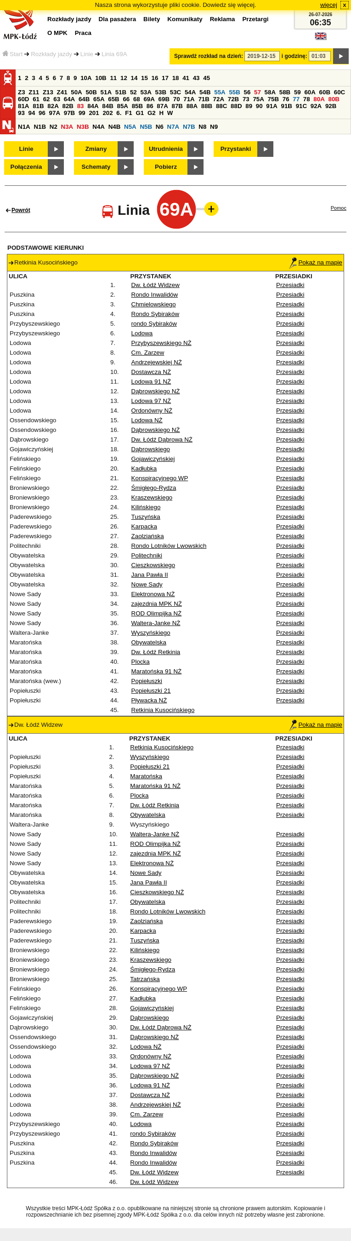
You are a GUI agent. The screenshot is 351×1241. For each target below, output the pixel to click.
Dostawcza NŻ (151, 371)
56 (247, 92)
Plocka (140, 661)
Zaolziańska (147, 536)
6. (118, 112)
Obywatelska (148, 642)
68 (136, 99)
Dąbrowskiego (150, 449)
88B (206, 106)
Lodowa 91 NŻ (151, 381)
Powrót (20, 210)
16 (155, 78)
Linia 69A (114, 54)
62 (46, 99)
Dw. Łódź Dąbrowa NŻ (161, 439)
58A (270, 92)
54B (204, 92)
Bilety (151, 19)
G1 (140, 112)
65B (113, 99)
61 (36, 99)
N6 (160, 126)
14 (134, 78)
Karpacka (144, 526)
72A (218, 99)
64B (84, 99)
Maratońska (146, 776)
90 (259, 106)
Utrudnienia (166, 148)
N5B (146, 126)
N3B (83, 126)
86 (150, 106)
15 (144, 78)
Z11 (33, 92)
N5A (130, 126)
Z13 (48, 92)
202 (107, 112)
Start (12, 54)
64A (69, 99)
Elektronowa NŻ (153, 594)
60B (324, 92)
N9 (214, 126)
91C (301, 106)
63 (56, 99)
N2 (53, 126)
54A (190, 92)
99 (82, 112)
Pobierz (166, 166)
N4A (98, 126)
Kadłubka (144, 468)
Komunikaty (184, 19)
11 (113, 78)
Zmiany (96, 148)
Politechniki (146, 555)
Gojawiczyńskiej (153, 458)
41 (185, 78)
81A (23, 106)
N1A (24, 126)
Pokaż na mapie (315, 262)
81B (38, 106)
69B (164, 99)
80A (318, 99)
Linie (86, 54)
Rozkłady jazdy (51, 54)
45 (206, 78)
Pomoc (338, 208)
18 (175, 78)
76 (286, 99)
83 (80, 106)
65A (98, 99)
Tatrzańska (144, 979)
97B (69, 112)
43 (196, 78)
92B (330, 106)
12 (123, 78)
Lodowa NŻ (147, 420)
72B (233, 99)
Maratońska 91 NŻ (156, 671)
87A (162, 106)
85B (137, 106)
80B (334, 99)
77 (296, 99)
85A (122, 106)
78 (306, 99)
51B (120, 92)
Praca (83, 32)
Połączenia (26, 166)
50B (90, 92)
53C (175, 92)
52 (133, 92)
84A (92, 106)
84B (107, 106)
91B (286, 106)
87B (176, 106)
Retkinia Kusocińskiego (163, 710)
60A (309, 92)
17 (165, 78)
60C (339, 92)
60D (23, 99)
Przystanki (236, 148)
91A (271, 106)
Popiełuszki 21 (151, 690)
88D (236, 106)
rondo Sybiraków (154, 323)
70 (176, 99)
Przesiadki (290, 285)
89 (248, 106)
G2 (151, 112)
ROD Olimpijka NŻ (156, 613)
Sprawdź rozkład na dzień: (208, 56)
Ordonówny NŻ (152, 410)
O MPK (57, 32)
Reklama (222, 19)
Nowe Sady (147, 584)
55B (234, 92)
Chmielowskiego (153, 304)
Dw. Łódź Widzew (155, 285)
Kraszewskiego (152, 497)
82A (52, 106)
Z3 (21, 92)
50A (76, 92)
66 (126, 99)
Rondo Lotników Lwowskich (169, 545)
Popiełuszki (146, 681)
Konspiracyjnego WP (159, 478)
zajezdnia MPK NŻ (156, 603)
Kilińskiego (146, 507)
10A (85, 78)
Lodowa (142, 333)
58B (284, 92)
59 (297, 92)
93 (21, 112)
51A (106, 92)
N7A (173, 126)
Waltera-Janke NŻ (156, 623)
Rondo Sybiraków (155, 313)
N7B (189, 126)
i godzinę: (294, 56)
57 (257, 92)
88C (221, 106)
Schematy (96, 166)
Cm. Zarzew (147, 352)
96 (42, 112)
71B (203, 99)
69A (148, 99)
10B (100, 78)
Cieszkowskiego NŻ (157, 892)
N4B (114, 126)
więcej (328, 4)
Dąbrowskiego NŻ (155, 391)
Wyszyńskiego (150, 632)
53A (145, 92)
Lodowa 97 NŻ (151, 400)
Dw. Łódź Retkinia (156, 652)
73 (246, 99)
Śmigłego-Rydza (153, 487)
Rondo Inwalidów (154, 294)
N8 (202, 126)
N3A (67, 126)
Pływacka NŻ (149, 700)
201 (94, 112)
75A (258, 99)
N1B (40, 126)
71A (188, 99)
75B (273, 99)
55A (219, 92)
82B (67, 106)
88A (192, 106)
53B (160, 92)
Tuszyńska (145, 516)
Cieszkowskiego (153, 565)
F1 (128, 112)
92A (316, 106)
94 (31, 112)
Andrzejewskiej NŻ (156, 362)
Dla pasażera (117, 19)
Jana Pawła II (149, 574)
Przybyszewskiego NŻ (161, 342)
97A (54, 112)
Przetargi (255, 19)
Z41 (62, 92)
